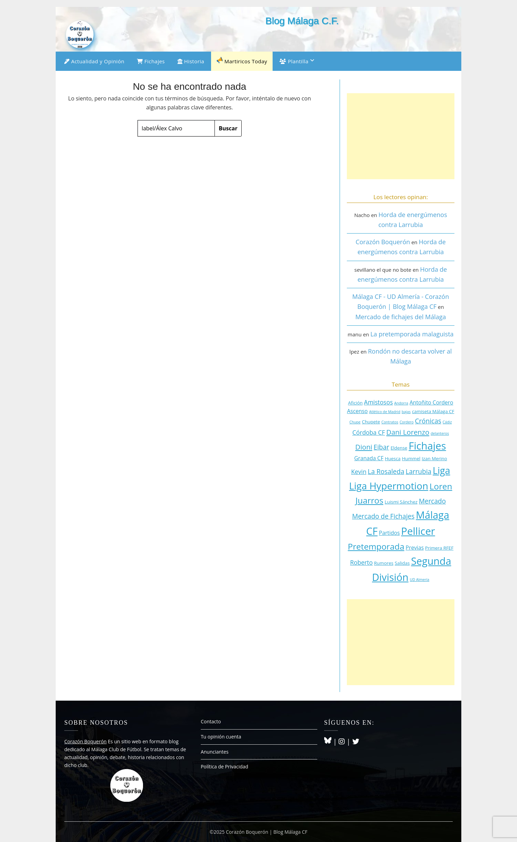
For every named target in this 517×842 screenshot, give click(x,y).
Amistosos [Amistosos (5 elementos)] (378, 402)
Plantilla (293, 61)
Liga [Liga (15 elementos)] (441, 470)
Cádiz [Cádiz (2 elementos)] (447, 422)
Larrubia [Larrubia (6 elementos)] (418, 471)
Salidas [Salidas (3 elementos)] (402, 563)
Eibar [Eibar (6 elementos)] (381, 447)
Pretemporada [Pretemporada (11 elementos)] (376, 546)
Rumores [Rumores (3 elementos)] (383, 563)
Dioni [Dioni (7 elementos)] (363, 447)
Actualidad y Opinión (94, 61)
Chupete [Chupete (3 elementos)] (371, 422)
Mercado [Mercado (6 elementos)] (432, 501)
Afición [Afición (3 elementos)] (355, 403)
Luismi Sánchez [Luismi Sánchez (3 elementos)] (401, 502)
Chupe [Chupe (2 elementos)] (355, 422)
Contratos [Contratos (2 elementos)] (389, 422)
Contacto (211, 721)
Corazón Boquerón (382, 242)
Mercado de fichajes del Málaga (400, 317)
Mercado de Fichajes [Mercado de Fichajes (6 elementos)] (383, 516)
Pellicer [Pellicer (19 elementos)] (418, 531)
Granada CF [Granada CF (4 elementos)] (368, 458)
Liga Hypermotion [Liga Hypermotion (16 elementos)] (388, 485)
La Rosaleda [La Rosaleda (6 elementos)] (386, 471)
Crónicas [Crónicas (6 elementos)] (428, 421)
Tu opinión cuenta (221, 736)
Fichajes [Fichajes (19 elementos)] (427, 446)
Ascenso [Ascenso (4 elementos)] (357, 411)
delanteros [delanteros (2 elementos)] (440, 433)
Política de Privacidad (224, 766)
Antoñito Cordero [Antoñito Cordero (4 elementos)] (431, 402)
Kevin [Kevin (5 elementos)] (358, 471)
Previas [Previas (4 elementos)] (415, 547)
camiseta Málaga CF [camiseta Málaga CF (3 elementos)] (433, 411)
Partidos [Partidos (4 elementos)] (389, 533)
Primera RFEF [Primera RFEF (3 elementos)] (439, 548)
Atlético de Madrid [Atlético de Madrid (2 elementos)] (384, 411)
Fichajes (151, 61)
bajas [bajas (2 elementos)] (406, 411)
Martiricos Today (242, 61)
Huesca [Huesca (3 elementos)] (392, 458)
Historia (191, 61)
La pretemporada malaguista (411, 334)
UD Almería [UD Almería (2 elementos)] (419, 579)
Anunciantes (215, 751)
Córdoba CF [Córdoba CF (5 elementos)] (368, 432)
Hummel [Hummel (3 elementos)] (411, 458)
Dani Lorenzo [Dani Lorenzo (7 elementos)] (407, 432)
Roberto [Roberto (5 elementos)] (361, 562)
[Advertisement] (400, 136)
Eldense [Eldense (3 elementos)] (398, 448)
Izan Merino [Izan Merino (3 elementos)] (434, 458)
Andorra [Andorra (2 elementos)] (401, 403)
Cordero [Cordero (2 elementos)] (406, 422)
